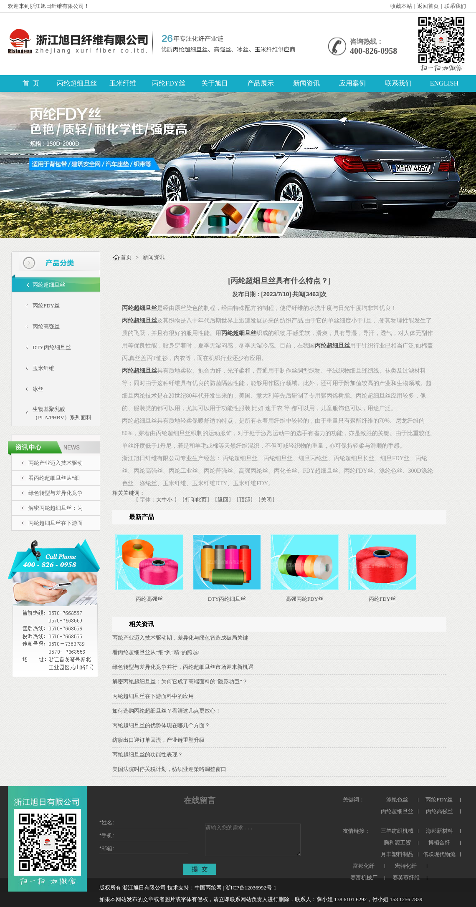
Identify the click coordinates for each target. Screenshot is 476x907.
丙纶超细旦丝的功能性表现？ (147, 754)
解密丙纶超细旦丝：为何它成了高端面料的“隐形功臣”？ (180, 681)
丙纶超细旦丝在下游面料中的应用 (153, 696)
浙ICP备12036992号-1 (250, 887)
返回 (223, 499)
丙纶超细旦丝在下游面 (55, 523)
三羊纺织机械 (397, 831)
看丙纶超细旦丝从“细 (54, 478)
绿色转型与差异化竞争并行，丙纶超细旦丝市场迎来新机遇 (182, 667)
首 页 (31, 83)
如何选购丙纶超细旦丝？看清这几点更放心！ (166, 711)
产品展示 (260, 83)
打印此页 (196, 499)
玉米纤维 (122, 83)
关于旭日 (214, 83)
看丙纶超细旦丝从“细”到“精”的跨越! (156, 652)
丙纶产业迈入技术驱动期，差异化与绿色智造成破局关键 (180, 638)
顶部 (244, 499)
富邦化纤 (364, 866)
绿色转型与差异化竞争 (55, 493)
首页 (126, 257)
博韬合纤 (439, 842)
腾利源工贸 (397, 842)
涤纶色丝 (397, 799)
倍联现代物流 (439, 854)
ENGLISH (444, 83)
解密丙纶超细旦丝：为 (55, 508)
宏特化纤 (406, 866)
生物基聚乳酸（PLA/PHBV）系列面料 (62, 413)
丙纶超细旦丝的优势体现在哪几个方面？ (161, 725)
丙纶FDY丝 (168, 83)
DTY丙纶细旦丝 (52, 347)
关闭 (266, 499)
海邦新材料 (439, 831)
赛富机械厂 (363, 877)
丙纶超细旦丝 (77, 83)
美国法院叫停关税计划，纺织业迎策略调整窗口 (169, 769)
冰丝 (38, 389)
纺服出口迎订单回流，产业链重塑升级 (158, 740)
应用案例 (352, 83)
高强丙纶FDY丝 (305, 599)
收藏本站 (401, 6)
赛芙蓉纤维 (406, 877)
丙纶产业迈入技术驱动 (55, 463)
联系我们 (455, 6)
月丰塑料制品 (397, 854)
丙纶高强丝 (46, 326)
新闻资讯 (306, 83)
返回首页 (428, 6)
